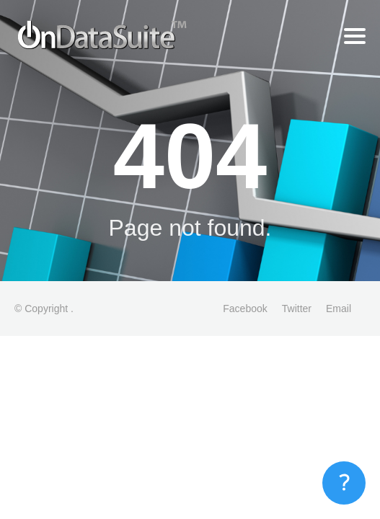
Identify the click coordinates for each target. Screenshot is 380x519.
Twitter (296, 308)
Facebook (245, 308)
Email (338, 308)
